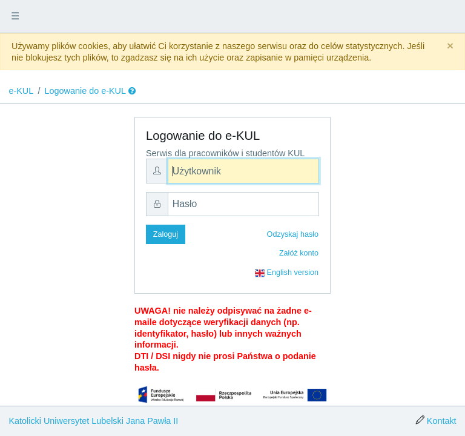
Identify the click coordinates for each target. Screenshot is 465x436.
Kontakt (442, 421)
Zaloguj (165, 234)
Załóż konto (298, 253)
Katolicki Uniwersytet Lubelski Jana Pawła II (93, 421)
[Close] (450, 46)
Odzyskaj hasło (292, 234)
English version (286, 273)
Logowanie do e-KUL (85, 91)
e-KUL (20, 91)
